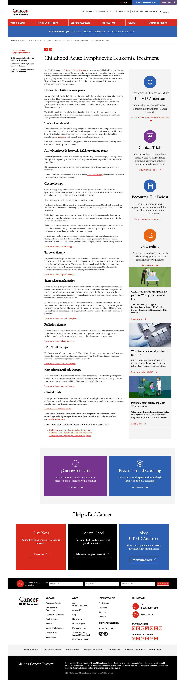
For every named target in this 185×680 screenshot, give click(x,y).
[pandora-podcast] (147, 638)
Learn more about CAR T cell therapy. (60, 364)
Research (132, 23)
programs (62, 137)
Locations (103, 608)
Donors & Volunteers (80, 23)
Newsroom (77, 619)
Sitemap (102, 617)
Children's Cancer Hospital (75, 70)
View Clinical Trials (150, 170)
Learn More (150, 265)
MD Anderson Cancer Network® (135, 649)
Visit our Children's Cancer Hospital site (150, 118)
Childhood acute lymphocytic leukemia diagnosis (70, 436)
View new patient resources (150, 219)
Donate (40, 554)
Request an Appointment (146, 2)
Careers (112, 11)
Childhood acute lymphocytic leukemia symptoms (70, 433)
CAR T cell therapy (95, 175)
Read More (138, 319)
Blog (74, 615)
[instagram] (147, 628)
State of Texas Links (114, 649)
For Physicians (108, 23)
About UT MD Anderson (79, 604)
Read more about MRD (144, 372)
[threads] (160, 628)
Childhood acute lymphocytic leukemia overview (69, 430)
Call (154, 606)
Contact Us (124, 11)
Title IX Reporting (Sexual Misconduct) (81, 633)
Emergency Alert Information (93, 649)
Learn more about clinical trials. (57, 409)
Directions (103, 612)
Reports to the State (72, 649)
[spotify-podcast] (138, 638)
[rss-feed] (156, 638)
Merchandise (79, 628)
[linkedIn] (151, 628)
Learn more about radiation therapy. (59, 341)
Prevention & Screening (48, 23)
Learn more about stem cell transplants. (61, 319)
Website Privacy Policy (31, 649)
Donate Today (169, 2)
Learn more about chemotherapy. (58, 247)
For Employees (78, 623)
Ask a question (145, 615)
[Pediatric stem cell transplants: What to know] (150, 392)
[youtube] (142, 628)
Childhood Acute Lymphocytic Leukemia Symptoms (22, 59)
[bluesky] (156, 628)
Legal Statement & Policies (52, 649)
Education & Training (158, 23)
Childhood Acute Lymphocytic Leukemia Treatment (22, 70)
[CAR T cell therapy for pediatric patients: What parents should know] (150, 284)
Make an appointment (92, 554)
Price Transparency (80, 639)
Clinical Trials (87, 11)
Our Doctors (137, 11)
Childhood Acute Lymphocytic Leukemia (21, 51)
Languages (150, 11)
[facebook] (133, 628)
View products (144, 560)
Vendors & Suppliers (155, 649)
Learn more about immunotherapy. (59, 386)
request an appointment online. (119, 31)
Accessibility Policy (107, 628)
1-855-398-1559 (90, 31)
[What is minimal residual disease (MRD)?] (150, 340)
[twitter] (138, 628)
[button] (46, 49)
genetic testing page (56, 419)
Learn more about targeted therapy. (59, 275)
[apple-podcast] (133, 638)
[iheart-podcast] (151, 638)
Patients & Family (17, 23)
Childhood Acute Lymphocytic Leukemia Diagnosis (22, 65)
